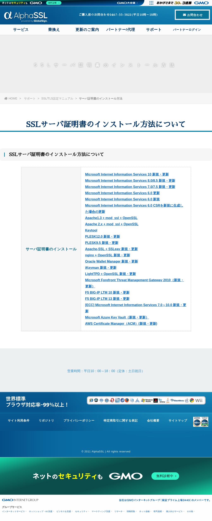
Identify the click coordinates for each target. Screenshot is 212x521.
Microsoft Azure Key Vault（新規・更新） (117, 318)
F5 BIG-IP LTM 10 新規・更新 (107, 294)
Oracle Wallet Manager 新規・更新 (111, 262)
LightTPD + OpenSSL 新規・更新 (110, 275)
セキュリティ (81, 511)
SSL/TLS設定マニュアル (57, 98)
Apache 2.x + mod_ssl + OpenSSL (112, 225)
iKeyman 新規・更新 (100, 269)
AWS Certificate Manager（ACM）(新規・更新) (121, 325)
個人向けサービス (174, 511)
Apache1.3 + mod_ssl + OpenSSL (111, 219)
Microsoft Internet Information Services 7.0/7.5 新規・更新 (130, 188)
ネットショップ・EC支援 (40, 511)
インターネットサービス (13, 511)
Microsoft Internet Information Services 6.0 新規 (122, 200)
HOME (10, 98)
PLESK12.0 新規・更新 (102, 238)
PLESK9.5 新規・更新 (101, 244)
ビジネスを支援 (63, 511)
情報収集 (131, 511)
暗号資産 (158, 511)
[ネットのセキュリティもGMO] (31, 3)
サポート (30, 98)
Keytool (91, 231)
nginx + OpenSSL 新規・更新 (107, 256)
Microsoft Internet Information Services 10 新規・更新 (127, 175)
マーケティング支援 (101, 511)
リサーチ (118, 511)
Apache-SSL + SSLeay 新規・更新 (111, 250)
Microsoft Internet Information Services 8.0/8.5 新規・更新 (130, 182)
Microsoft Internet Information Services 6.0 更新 (122, 194)
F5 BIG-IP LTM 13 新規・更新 (107, 300)
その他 (190, 511)
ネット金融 (144, 511)
